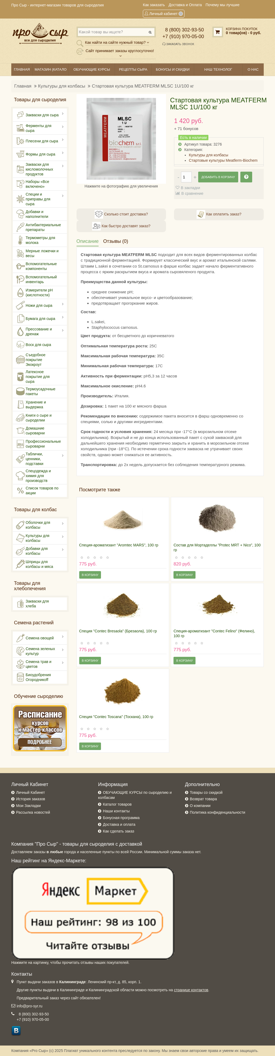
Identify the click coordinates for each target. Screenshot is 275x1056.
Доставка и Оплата (185, 5)
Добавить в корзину (218, 177)
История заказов (30, 799)
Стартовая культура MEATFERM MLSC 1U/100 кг (143, 86)
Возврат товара (203, 799)
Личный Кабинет (30, 792)
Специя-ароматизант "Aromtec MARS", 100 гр (118, 545)
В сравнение (192, 193)
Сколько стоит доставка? (121, 214)
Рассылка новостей (33, 812)
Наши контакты (116, 811)
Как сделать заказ (118, 831)
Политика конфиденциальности (217, 812)
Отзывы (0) (115, 241)
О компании (200, 805)
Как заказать (154, 5)
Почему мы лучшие (223, 5)
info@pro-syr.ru (29, 1006)
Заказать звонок (178, 44)
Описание (88, 241)
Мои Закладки (28, 805)
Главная (22, 86)
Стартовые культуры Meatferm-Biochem (223, 160)
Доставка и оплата (119, 824)
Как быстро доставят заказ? (121, 226)
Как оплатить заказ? (219, 214)
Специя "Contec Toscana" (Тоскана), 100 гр (116, 717)
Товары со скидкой (206, 792)
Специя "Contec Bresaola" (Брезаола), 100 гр (118, 631)
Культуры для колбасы (61, 86)
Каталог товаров (117, 804)
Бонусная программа (121, 818)
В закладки (190, 188)
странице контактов (191, 990)
